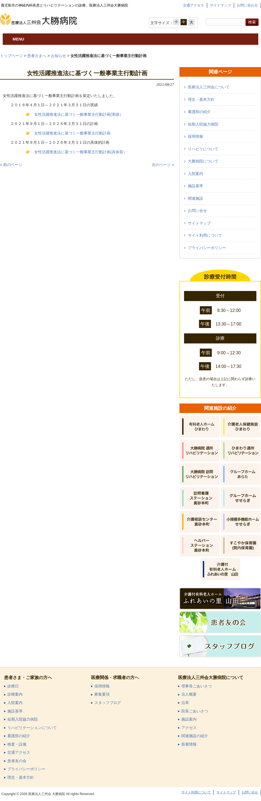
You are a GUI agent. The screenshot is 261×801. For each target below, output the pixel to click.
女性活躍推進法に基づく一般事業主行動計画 (72, 133)
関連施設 (195, 198)
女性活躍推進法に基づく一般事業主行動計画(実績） (78, 114)
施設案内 (189, 719)
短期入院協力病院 (203, 124)
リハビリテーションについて (32, 728)
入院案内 (195, 173)
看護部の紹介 (199, 111)
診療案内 (15, 694)
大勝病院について (203, 161)
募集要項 (102, 694)
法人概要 (189, 694)
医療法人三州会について (209, 87)
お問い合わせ (247, 5)
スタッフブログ (107, 703)
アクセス (189, 728)
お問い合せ (197, 210)
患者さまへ (36, 56)
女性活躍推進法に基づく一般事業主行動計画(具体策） (80, 152)
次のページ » (163, 164)
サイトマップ (220, 5)
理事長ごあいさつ (196, 686)
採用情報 (195, 136)
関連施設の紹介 (194, 736)
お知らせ (58, 56)
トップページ (11, 56)
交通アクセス (193, 5)
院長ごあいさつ (194, 711)
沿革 (185, 703)
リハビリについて (203, 149)
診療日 (13, 686)
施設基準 (195, 186)
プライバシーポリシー (207, 248)
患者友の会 (16, 761)
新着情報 (189, 744)
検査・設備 (16, 744)
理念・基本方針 (201, 99)
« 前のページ (11, 164)
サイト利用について (205, 235)
